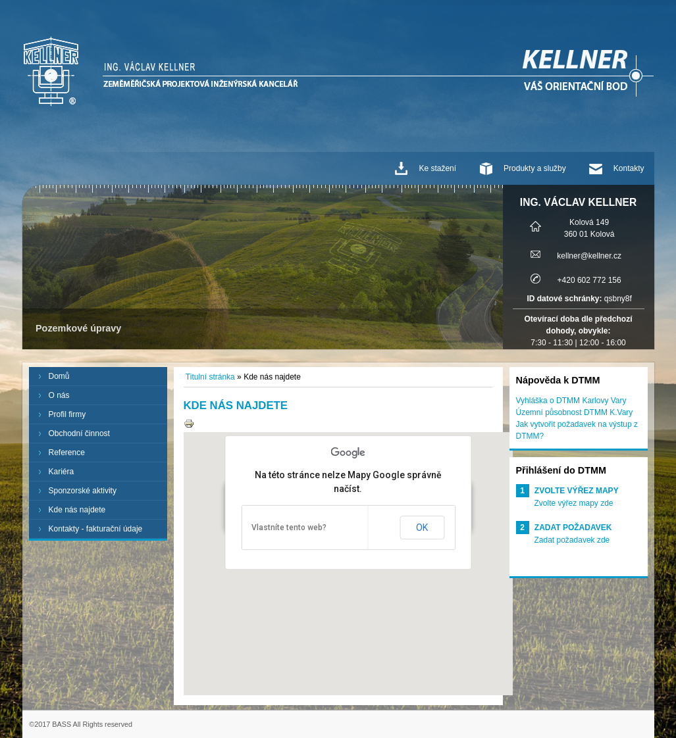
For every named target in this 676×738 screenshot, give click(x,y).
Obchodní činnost (79, 433)
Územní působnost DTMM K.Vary (574, 412)
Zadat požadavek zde (572, 540)
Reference (67, 452)
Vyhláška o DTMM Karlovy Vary (571, 400)
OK (422, 527)
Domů (59, 376)
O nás (59, 395)
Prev (39, 267)
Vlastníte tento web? (288, 527)
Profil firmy (67, 414)
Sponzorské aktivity (83, 490)
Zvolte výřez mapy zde (573, 503)
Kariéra (61, 471)
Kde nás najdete (77, 509)
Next (485, 267)
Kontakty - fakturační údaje (96, 528)
